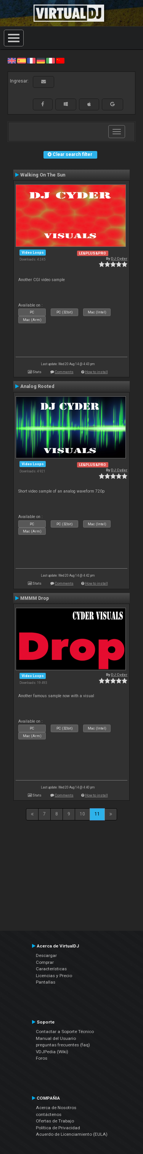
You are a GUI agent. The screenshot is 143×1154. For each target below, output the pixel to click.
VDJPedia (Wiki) (52, 1051)
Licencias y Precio (54, 975)
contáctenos (48, 1114)
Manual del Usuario (56, 1038)
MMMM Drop (34, 598)
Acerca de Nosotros (56, 1107)
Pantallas (45, 982)
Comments (64, 372)
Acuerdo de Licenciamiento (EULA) (72, 1134)
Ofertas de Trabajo (55, 1121)
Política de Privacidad (58, 1127)
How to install (96, 372)
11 (97, 814)
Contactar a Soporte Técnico (65, 1031)
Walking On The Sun (42, 175)
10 (82, 814)
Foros (41, 1058)
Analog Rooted (37, 386)
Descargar (46, 955)
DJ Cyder (119, 258)
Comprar (45, 962)
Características (51, 968)
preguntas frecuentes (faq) (63, 1045)
